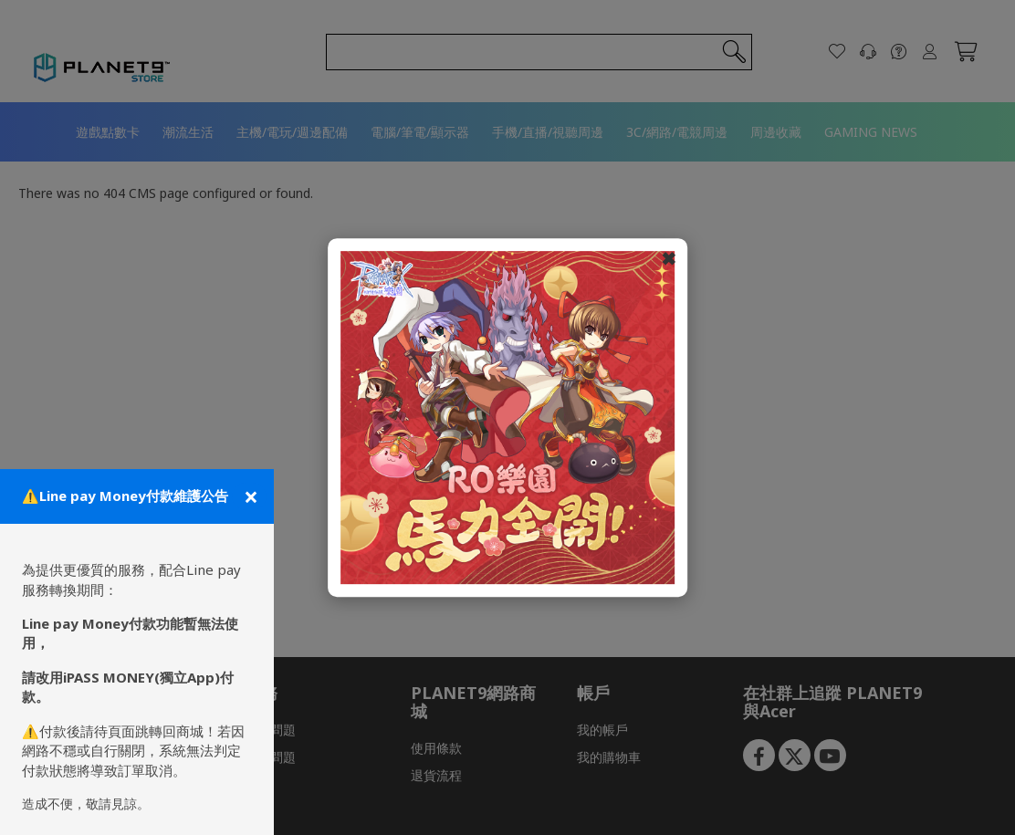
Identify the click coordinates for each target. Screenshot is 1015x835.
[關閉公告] (249, 496)
